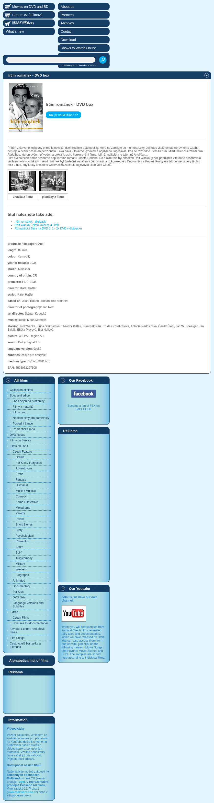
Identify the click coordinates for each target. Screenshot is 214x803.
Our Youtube (79, 589)
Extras (14, 612)
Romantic (22, 541)
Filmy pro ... (20, 412)
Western (21, 569)
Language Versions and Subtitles (28, 604)
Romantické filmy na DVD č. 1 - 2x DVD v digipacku (48, 228)
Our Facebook (81, 380)
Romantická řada (24, 429)
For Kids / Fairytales (29, 463)
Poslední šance (23, 423)
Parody (20, 513)
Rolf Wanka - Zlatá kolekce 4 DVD (37, 225)
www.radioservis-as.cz (22, 792)
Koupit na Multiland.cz (63, 115)
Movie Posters (23, 23)
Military (20, 563)
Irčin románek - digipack (30, 221)
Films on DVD (19, 446)
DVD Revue (17, 434)
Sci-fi (19, 552)
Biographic (23, 575)
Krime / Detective (27, 502)
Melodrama (23, 507)
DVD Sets (19, 597)
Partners (67, 15)
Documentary (21, 586)
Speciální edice (20, 395)
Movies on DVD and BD (30, 7)
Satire (19, 547)
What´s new (15, 31)
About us (67, 7)
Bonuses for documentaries (30, 623)
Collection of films (21, 390)
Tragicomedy (24, 558)
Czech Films (21, 617)
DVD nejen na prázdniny (29, 401)
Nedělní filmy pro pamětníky (31, 418)
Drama (20, 457)
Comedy (21, 496)
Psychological (25, 535)
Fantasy (21, 479)
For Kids (18, 592)
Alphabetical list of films (28, 661)
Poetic (20, 519)
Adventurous (24, 468)
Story (19, 530)
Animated (19, 580)
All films (21, 380)
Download (68, 40)
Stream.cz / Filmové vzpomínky (27, 16)
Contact (66, 31)
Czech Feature (22, 451)
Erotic (19, 474)
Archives (67, 23)
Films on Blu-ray (20, 440)
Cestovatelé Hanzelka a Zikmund (25, 645)
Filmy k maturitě (23, 406)
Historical (22, 485)
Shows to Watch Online (78, 48)
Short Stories (24, 524)
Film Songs (17, 638)
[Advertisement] (29, 694)
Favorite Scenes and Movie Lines (27, 630)
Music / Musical (26, 491)
